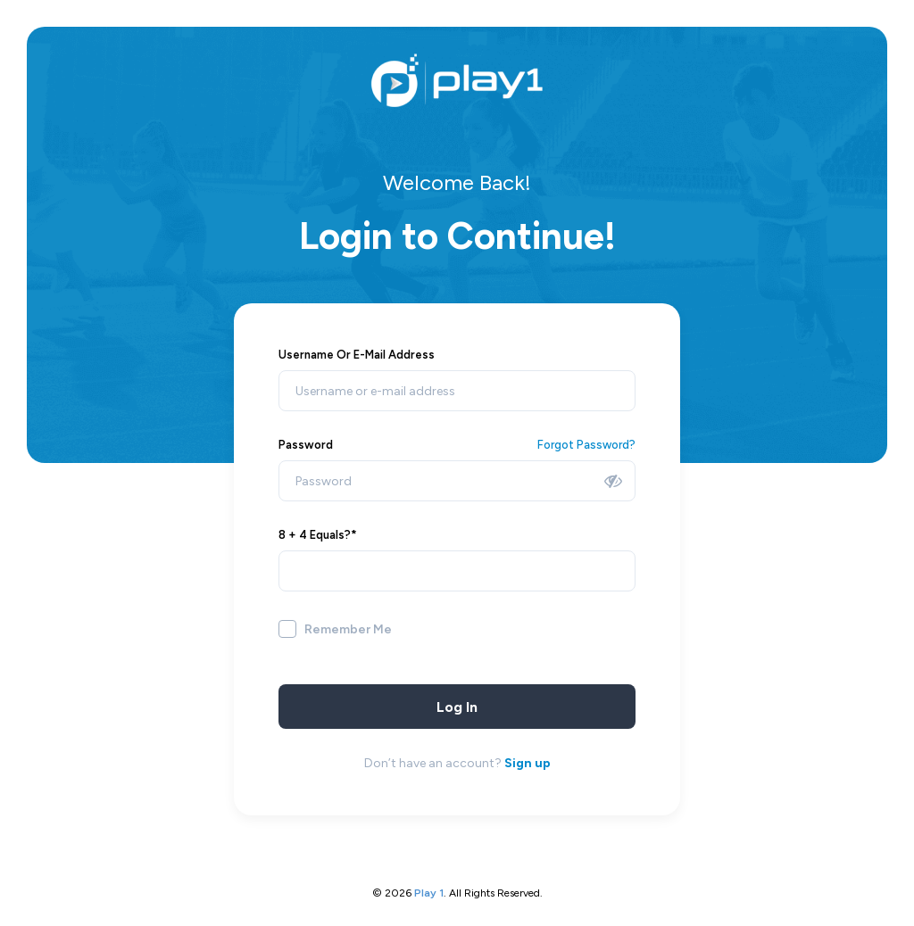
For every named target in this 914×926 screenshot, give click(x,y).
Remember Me (348, 629)
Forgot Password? (586, 444)
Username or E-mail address (356, 354)
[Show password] (613, 480)
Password (305, 444)
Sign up (527, 763)
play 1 (429, 893)
